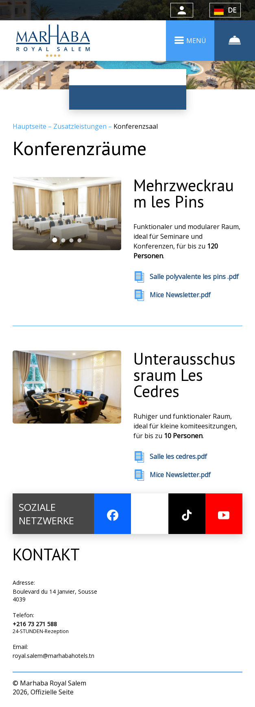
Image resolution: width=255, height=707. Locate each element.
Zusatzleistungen (80, 126)
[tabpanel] (67, 214)
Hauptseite (30, 126)
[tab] (54, 240)
